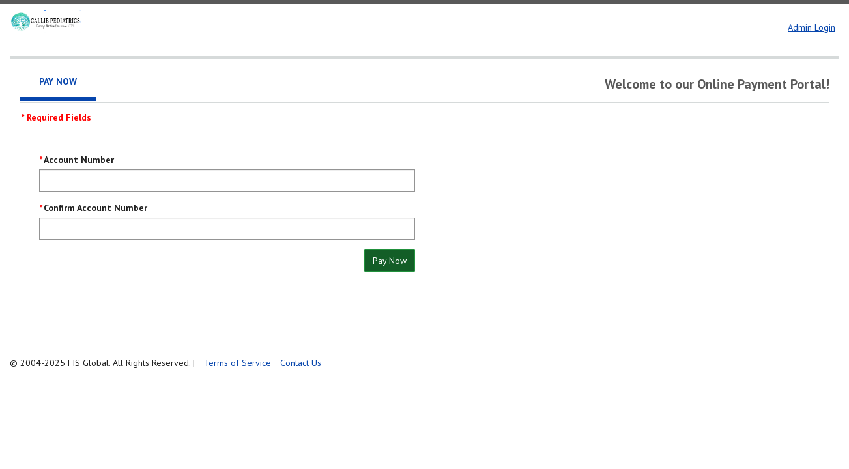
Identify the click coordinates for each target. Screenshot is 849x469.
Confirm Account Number (95, 208)
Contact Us (300, 363)
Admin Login (811, 27)
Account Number (79, 159)
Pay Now (390, 260)
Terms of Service (237, 363)
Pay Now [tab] (58, 81)
